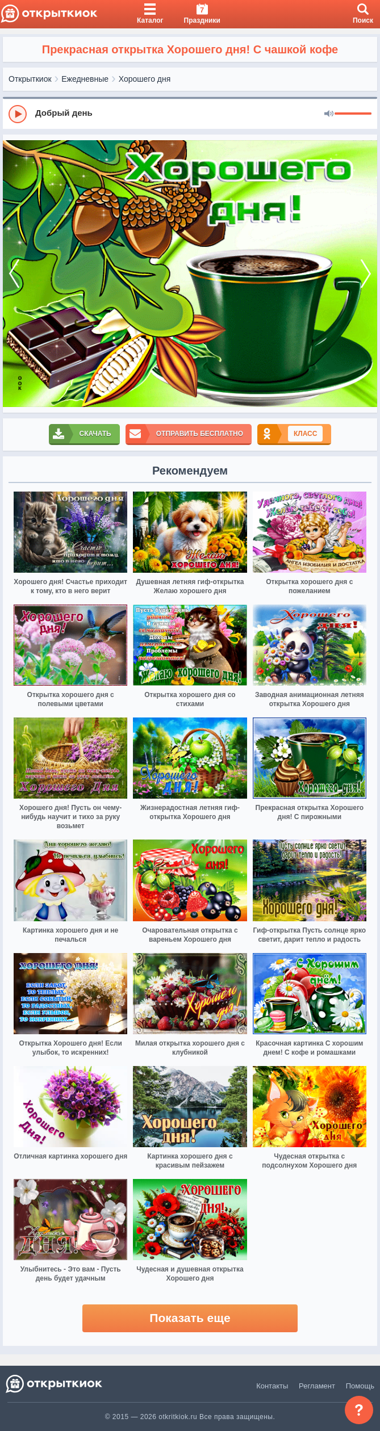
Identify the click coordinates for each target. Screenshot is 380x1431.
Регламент (317, 1386)
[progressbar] (353, 114)
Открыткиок (30, 78)
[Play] (18, 114)
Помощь (360, 1386)
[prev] (14, 274)
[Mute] (329, 114)
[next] (365, 274)
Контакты (272, 1386)
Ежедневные (84, 78)
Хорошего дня (145, 78)
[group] (190, 113)
